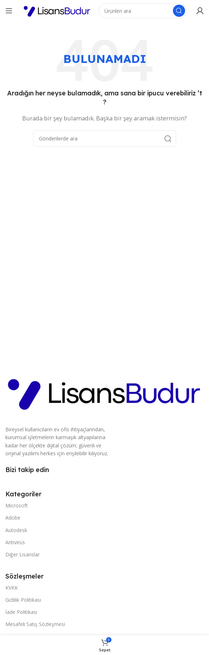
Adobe (12, 517)
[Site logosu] (57, 10)
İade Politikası (21, 612)
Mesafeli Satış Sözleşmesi (35, 624)
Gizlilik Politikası (23, 599)
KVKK (11, 587)
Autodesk (16, 530)
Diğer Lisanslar (22, 554)
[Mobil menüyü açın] (9, 11)
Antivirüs (15, 542)
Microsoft (16, 505)
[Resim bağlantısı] (104, 392)
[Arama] (142, 10)
